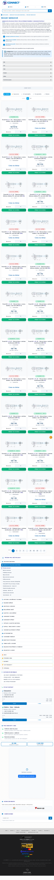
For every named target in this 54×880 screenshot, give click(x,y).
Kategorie (5, 15)
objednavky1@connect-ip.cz (11, 713)
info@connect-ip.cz (9, 697)
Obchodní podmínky (25, 830)
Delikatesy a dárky (9, 650)
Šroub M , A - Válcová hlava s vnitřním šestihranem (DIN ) (40, 157)
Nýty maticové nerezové (8, 577)
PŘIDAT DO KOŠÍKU (13, 135)
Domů (6, 830)
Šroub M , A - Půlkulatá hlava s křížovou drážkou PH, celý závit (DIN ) (40, 195)
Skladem (47, 94)
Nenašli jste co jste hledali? (12, 679)
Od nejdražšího (38, 94)
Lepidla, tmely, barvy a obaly (12, 626)
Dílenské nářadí (8, 603)
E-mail (39, 703)
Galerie (39, 830)
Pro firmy (34, 830)
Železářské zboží (9, 609)
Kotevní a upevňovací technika (13, 599)
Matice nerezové (7, 570)
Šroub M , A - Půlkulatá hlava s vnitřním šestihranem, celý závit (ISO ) (14, 454)
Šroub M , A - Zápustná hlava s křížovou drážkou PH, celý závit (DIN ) (14, 195)
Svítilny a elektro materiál (12, 623)
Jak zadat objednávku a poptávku (13, 675)
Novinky (6, 661)
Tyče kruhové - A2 (7, 595)
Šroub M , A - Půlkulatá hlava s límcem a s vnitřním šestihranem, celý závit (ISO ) (40, 492)
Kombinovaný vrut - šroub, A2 (9, 586)
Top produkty (8, 665)
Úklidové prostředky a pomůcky (13, 647)
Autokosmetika (8, 633)
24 (27, 98)
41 (30, 550)
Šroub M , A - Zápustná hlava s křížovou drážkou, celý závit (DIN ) (40, 267)
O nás (17, 830)
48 (30, 98)
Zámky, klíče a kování (10, 643)
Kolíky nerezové (6, 579)
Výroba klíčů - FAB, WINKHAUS (12, 677)
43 (37, 550)
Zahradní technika (9, 616)
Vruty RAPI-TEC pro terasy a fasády (11, 584)
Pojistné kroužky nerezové (9, 588)
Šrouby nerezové (31, 15)
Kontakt (12, 830)
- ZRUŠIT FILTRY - (27, 88)
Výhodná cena (8, 658)
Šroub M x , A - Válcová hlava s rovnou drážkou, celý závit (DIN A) (40, 120)
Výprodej (6, 668)
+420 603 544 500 (9, 695)
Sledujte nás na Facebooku (27, 776)
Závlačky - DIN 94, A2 (8, 590)
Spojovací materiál (9, 561)
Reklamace (46, 830)
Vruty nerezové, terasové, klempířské (11, 581)
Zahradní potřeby (9, 620)
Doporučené (16, 94)
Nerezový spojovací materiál (17, 15)
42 (34, 550)
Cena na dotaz (40, 128)
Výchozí (7, 94)
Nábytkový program (9, 640)
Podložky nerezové (7, 572)
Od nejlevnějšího (27, 94)
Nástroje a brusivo (9, 606)
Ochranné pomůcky (9, 636)
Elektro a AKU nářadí (10, 613)
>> (44, 550)
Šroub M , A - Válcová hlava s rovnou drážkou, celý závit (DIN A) (14, 120)
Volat (14, 703)
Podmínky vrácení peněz (20, 832)
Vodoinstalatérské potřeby (12, 630)
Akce (5, 655)
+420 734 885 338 (8, 711)
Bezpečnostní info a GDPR (33, 832)
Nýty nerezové (6, 575)
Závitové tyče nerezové (8, 592)
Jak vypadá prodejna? (10, 681)
